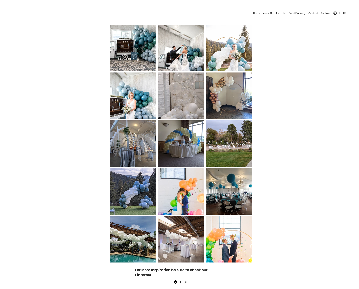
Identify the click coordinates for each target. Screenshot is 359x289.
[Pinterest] (335, 13)
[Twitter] (344, 13)
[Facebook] (339, 13)
